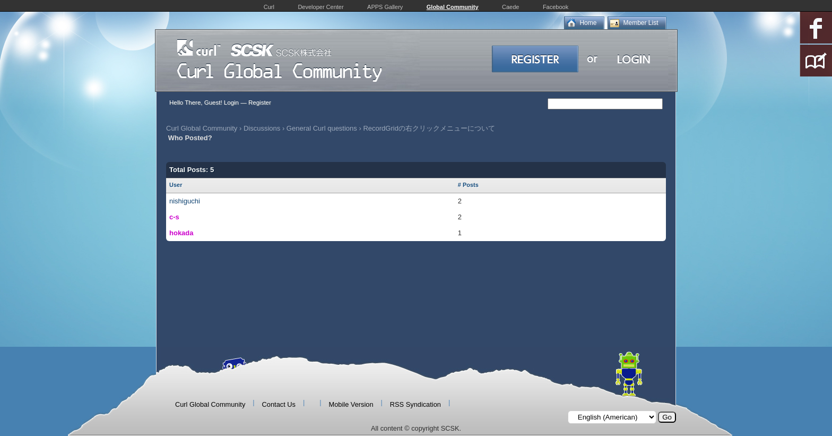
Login (231, 102)
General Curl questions (322, 128)
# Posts (468, 185)
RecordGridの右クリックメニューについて (429, 128)
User (175, 185)
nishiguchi (184, 201)
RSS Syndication (415, 404)
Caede (510, 7)
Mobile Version (351, 404)
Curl (269, 7)
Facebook (555, 7)
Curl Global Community (201, 128)
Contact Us (279, 404)
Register (259, 102)
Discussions (262, 128)
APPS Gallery (385, 7)
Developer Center (320, 7)
